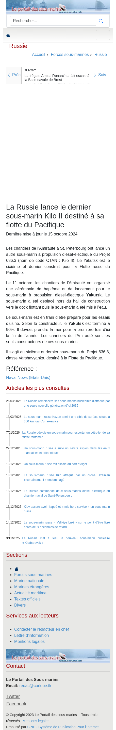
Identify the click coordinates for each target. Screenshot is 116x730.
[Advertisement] (58, 142)
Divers (20, 605)
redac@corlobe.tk (35, 686)
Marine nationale (29, 581)
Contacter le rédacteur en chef (41, 629)
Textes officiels (27, 599)
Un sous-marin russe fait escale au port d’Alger (55, 464)
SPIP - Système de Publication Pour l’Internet (62, 727)
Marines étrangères (31, 587)
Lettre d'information (31, 635)
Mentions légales (29, 641)
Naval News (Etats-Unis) (28, 377)
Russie (18, 46)
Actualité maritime (30, 593)
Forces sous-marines (33, 575)
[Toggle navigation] (103, 35)
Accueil (38, 54)
